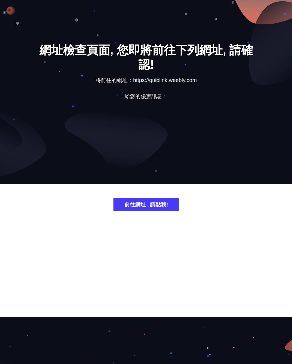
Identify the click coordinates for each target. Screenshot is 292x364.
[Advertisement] (146, 146)
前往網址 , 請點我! (146, 205)
